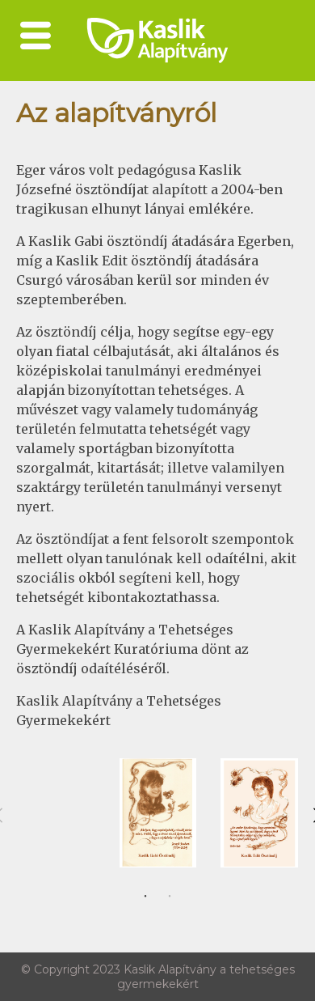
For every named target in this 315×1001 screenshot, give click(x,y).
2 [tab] (170, 897)
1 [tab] (145, 897)
